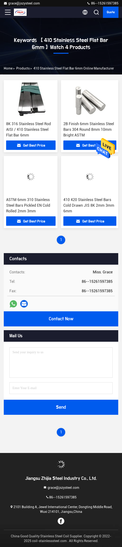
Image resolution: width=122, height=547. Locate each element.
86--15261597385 (102, 3)
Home (8, 68)
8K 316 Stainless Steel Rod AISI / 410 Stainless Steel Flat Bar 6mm (28, 129)
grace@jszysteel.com (22, 3)
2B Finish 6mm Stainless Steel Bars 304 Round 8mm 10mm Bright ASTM (88, 129)
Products (23, 68)
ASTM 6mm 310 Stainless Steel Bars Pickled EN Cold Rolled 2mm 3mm (28, 205)
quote (111, 12)
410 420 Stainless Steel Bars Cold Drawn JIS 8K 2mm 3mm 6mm (88, 205)
